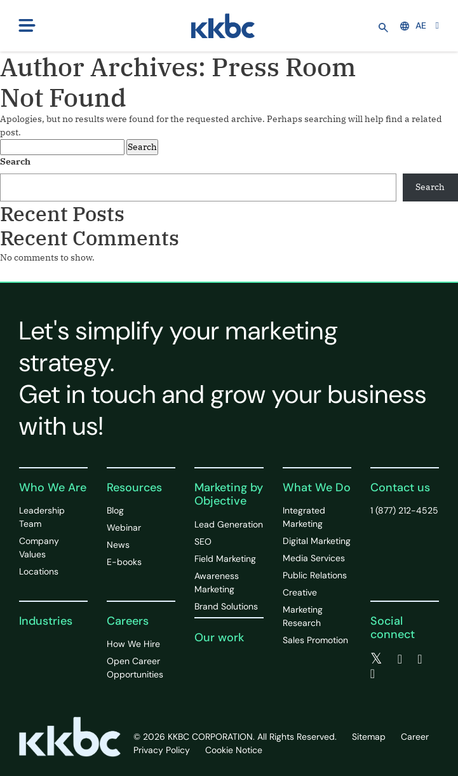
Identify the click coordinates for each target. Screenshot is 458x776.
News (118, 544)
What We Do (317, 487)
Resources (134, 487)
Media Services (314, 558)
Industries (45, 621)
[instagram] (372, 673)
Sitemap (369, 736)
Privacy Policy (161, 750)
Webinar (124, 527)
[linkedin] (419, 659)
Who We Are (52, 487)
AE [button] (413, 25)
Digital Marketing (317, 541)
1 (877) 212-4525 (404, 510)
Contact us (400, 487)
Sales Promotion (315, 640)
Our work (219, 637)
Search (15, 161)
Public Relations (315, 575)
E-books (124, 562)
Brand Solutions (226, 606)
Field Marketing (225, 558)
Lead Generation (228, 524)
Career (415, 736)
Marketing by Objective (228, 494)
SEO (203, 541)
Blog (115, 510)
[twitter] (376, 659)
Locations (38, 571)
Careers (128, 621)
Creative (300, 592)
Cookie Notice (233, 750)
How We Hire (133, 644)
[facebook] (400, 659)
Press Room (284, 66)
